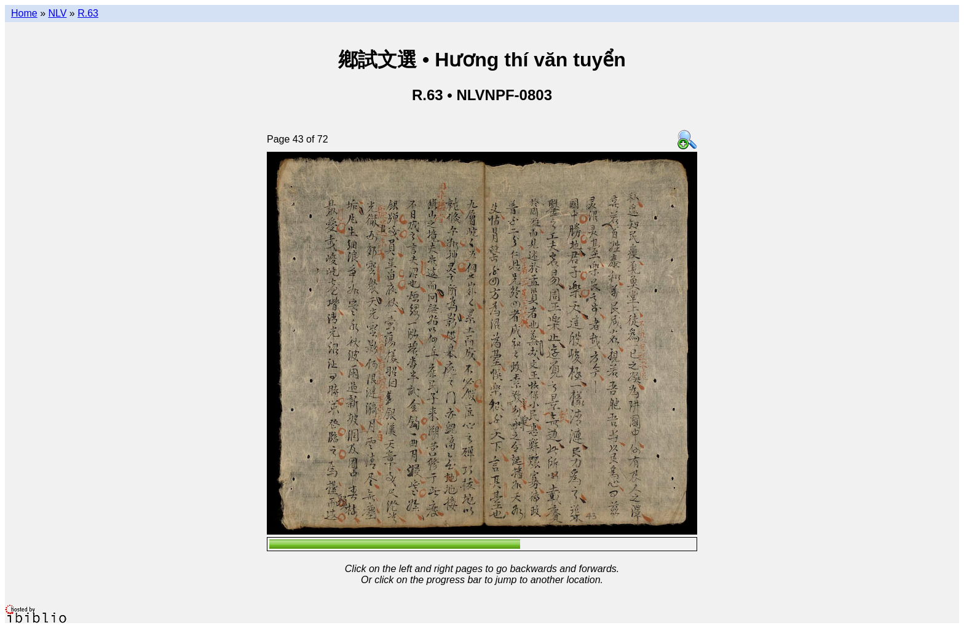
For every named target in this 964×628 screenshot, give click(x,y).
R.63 (87, 13)
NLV (57, 13)
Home (24, 13)
